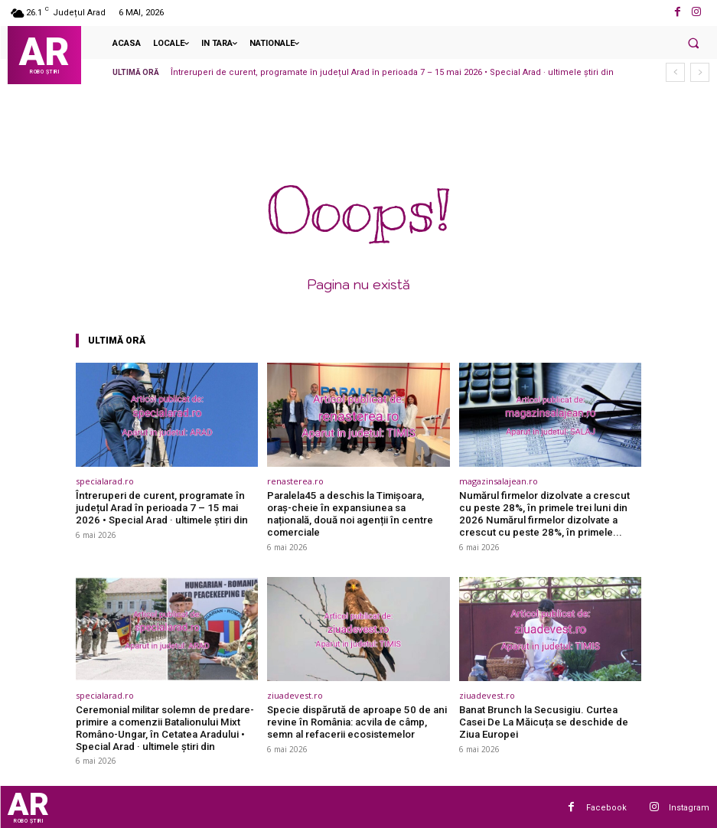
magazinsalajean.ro (498, 481)
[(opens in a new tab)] (167, 415)
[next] (699, 72)
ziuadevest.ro (295, 694)
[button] (693, 43)
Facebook (606, 806)
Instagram (689, 806)
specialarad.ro (105, 481)
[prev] (675, 72)
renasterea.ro (295, 481)
